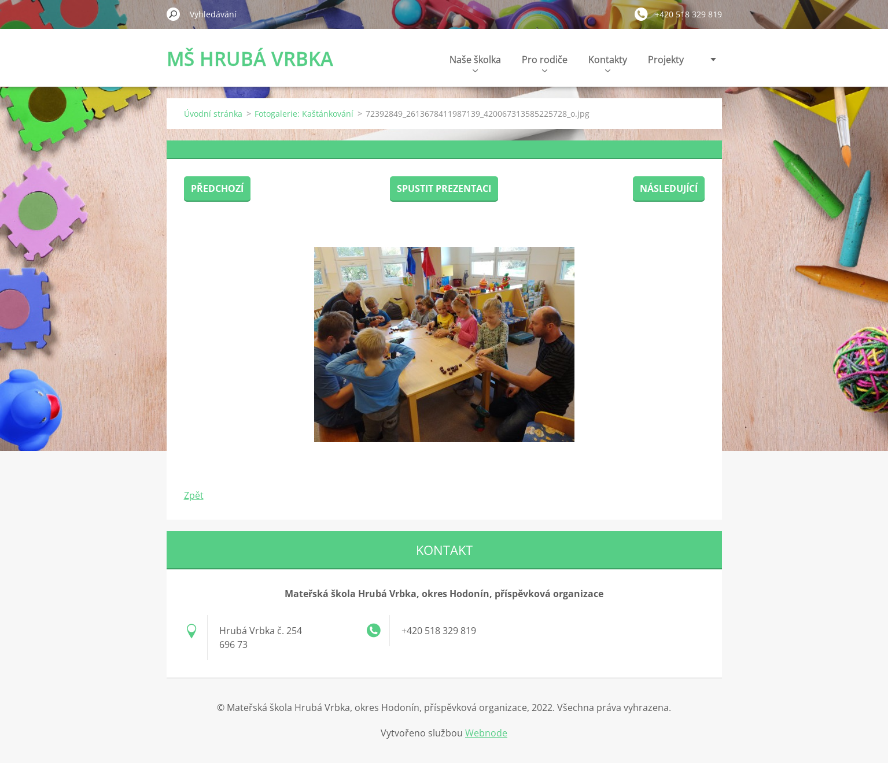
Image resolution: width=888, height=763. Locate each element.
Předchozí (217, 188)
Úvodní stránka (213, 113)
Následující (669, 188)
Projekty (666, 59)
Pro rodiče (544, 62)
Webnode (486, 733)
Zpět (194, 495)
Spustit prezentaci (444, 188)
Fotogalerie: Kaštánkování (304, 113)
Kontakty (608, 62)
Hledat (173, 13)
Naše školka (475, 62)
